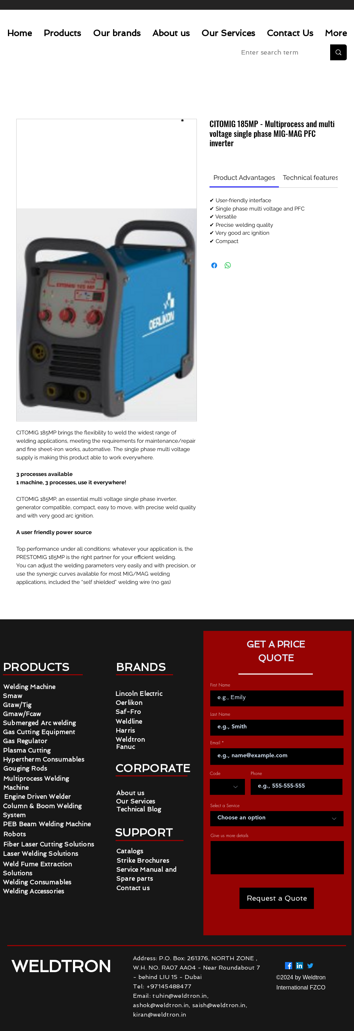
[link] (244, 177)
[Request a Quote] (276, 898)
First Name (220, 685)
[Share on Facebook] (214, 265)
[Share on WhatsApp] (228, 265)
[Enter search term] (278, 52)
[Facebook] (288, 965)
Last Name (220, 714)
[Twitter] (310, 965)
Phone (256, 773)
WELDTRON (63, 966)
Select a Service (224, 805)
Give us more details (230, 835)
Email (215, 743)
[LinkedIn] (299, 965)
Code (215, 773)
